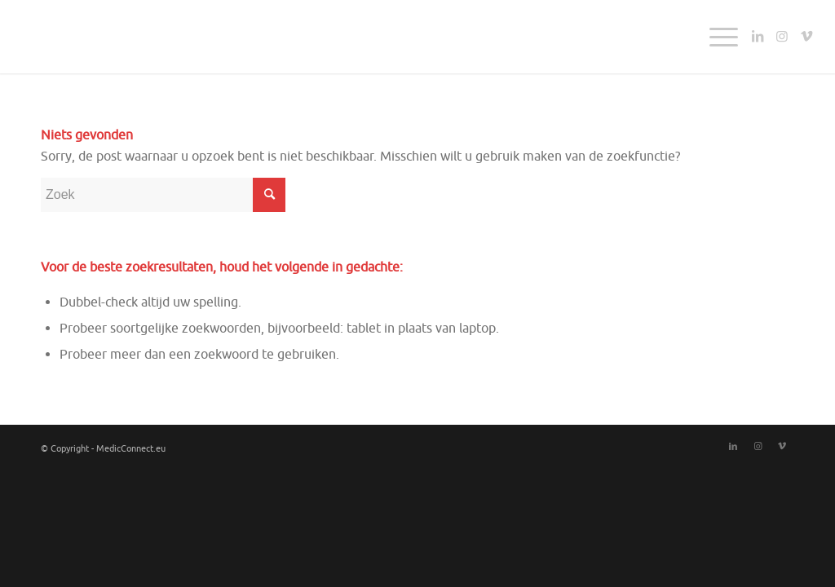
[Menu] (718, 36)
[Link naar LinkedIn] (757, 36)
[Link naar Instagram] (782, 36)
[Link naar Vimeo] (806, 36)
